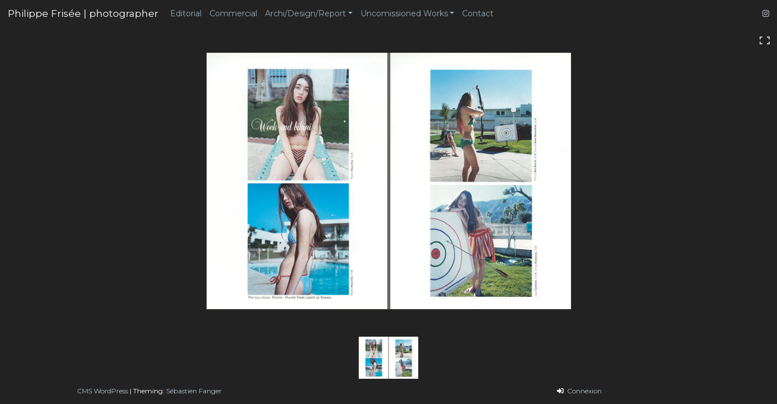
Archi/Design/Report (305, 13)
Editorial (186, 13)
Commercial (233, 13)
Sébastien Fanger (194, 391)
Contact (477, 13)
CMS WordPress (102, 391)
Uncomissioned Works (404, 13)
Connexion (583, 391)
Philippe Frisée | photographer (83, 13)
